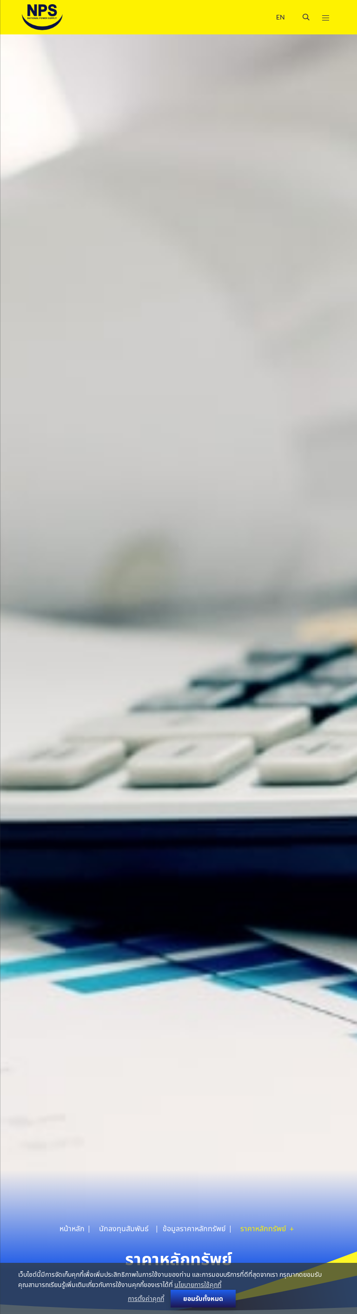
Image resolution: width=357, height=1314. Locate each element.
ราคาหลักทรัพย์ (264, 1228)
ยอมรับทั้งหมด (203, 1298)
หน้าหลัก (72, 1228)
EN (280, 17)
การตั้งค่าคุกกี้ (146, 1298)
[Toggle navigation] (325, 17)
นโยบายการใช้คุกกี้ (197, 1284)
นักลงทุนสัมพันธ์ (124, 1228)
